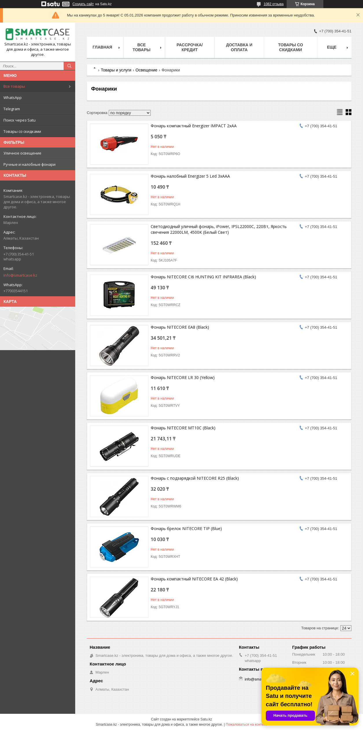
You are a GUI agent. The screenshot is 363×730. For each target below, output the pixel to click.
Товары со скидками (22, 131)
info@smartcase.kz (20, 275)
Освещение (146, 70)
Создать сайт (83, 4)
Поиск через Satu (19, 120)
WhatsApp (12, 97)
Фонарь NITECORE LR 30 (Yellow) (183, 377)
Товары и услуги (116, 70)
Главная (102, 47)
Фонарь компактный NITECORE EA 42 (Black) (194, 579)
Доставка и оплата (239, 47)
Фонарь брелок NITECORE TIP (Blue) (186, 528)
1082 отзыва (274, 4)
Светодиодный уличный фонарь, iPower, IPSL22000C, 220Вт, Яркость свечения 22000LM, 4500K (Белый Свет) (219, 229)
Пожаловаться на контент (246, 724)
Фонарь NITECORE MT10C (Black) (183, 428)
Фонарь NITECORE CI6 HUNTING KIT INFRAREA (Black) (203, 277)
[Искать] (69, 66)
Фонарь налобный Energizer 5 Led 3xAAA (190, 176)
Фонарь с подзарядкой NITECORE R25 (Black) (195, 478)
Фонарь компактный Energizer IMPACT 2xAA (194, 125)
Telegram (11, 108)
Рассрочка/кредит (189, 47)
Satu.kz (206, 719)
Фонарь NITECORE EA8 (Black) (180, 327)
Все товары (14, 86)
